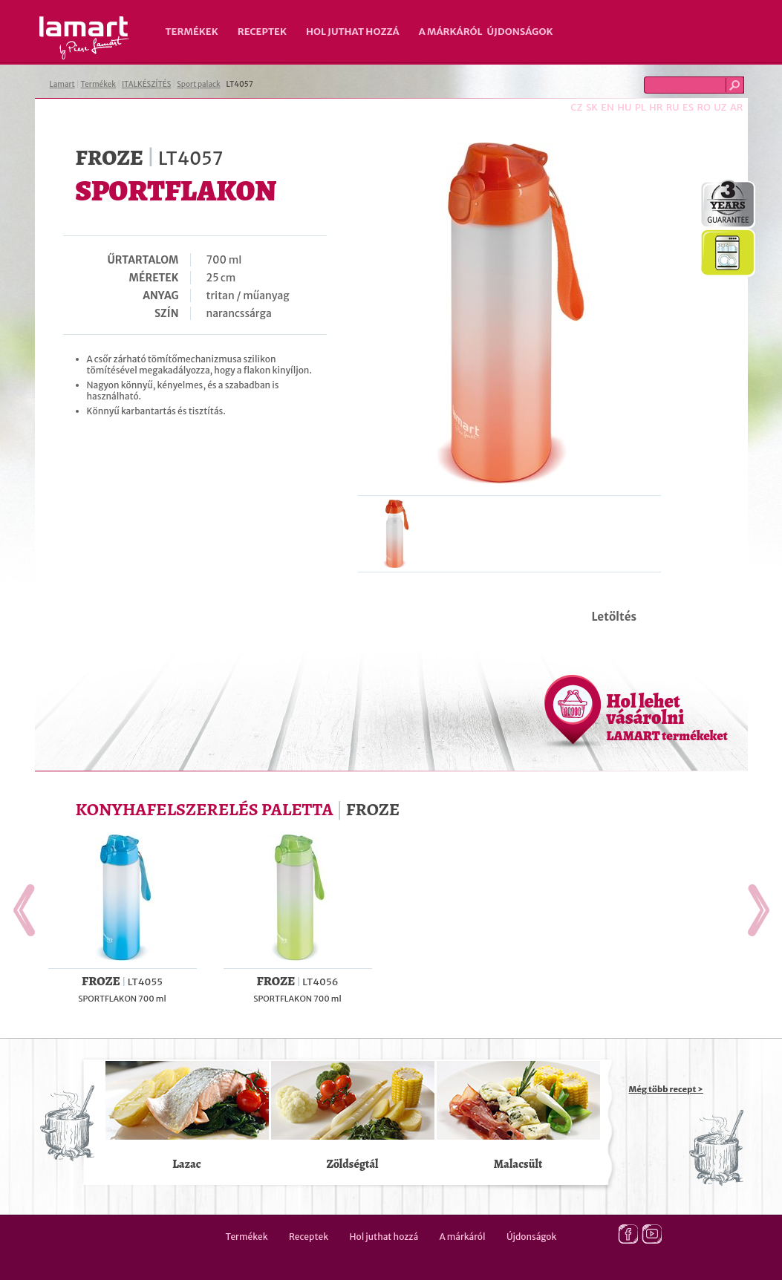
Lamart (84, 38)
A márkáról (451, 31)
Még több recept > (666, 1089)
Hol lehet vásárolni (667, 716)
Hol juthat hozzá (353, 31)
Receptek (262, 31)
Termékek (192, 31)
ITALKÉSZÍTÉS (147, 84)
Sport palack (199, 84)
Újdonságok (520, 31)
